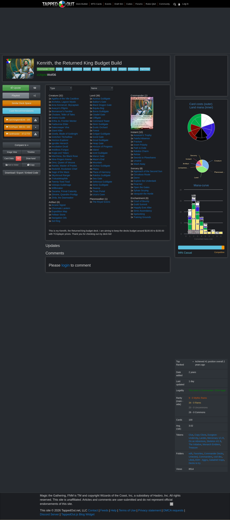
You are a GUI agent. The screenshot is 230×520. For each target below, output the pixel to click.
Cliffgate (97, 117)
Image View (12, 152)
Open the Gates (142, 187)
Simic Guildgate (100, 185)
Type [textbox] (52, 88)
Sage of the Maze (60, 172)
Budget (87, 69)
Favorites (198, 453)
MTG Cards (96, 4)
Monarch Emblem (211, 444)
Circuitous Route (142, 174)
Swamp (96, 188)
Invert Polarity (140, 145)
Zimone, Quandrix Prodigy (65, 194)
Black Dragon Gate (102, 105)
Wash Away (139, 164)
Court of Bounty (141, 201)
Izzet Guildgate (100, 153)
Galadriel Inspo (216, 460)
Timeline (31, 152)
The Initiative (195, 444)
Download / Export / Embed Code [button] (21, 172)
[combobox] (61, 88)
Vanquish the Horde (143, 193)
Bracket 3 (77, 69)
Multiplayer (133, 69)
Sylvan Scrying (141, 190)
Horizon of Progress (102, 146)
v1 (35, 95)
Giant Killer (57, 130)
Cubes (129, 4)
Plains (96, 169)
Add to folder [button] (12, 165)
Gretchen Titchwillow (62, 137)
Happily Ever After (143, 207)
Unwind (137, 160)
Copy (30, 165)
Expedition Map (59, 211)
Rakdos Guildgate (101, 175)
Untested (193, 456)
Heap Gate (98, 143)
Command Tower (101, 121)
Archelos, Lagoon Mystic (64, 102)
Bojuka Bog (98, 108)
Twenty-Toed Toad (61, 181)
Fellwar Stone (58, 214)
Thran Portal (99, 191)
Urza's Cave (99, 194)
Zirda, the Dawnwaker (62, 197)
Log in (185, 4)
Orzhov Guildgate (101, 165)
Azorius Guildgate (101, 98)
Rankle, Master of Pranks (64, 165)
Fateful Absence (142, 138)
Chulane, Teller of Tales (63, 114)
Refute (137, 154)
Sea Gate (97, 178)
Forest (96, 130)
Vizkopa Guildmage (61, 185)
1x (50, 98)
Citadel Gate (99, 114)
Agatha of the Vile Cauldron (65, 98)
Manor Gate (98, 156)
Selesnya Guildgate (102, 181)
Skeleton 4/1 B (214, 441)
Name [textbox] (94, 88)
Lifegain (122, 69)
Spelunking (139, 214)
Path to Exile (140, 148)
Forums (138, 4)
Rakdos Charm (141, 151)
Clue (191, 435)
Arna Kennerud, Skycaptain (65, 105)
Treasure (193, 447)
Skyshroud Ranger (61, 175)
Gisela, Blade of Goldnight (65, 133)
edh (190, 453)
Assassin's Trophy (142, 135)
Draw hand (30, 158)
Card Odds (9, 158)
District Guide (58, 117)
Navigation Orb (59, 218)
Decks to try (195, 463)
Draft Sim (119, 4)
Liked (191, 460)
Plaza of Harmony (101, 172)
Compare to (21, 145)
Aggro (59, 69)
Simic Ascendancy (143, 211)
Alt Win (67, 69)
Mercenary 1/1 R (215, 438)
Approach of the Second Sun (148, 171)
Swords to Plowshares (145, 157)
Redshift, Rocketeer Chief (64, 169)
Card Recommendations (22, 111)
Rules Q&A (151, 4)
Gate (114, 69)
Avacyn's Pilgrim (60, 108)
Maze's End (98, 159)
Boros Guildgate (101, 111)
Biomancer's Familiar (62, 111)
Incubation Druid (60, 146)
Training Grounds (142, 217)
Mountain (97, 162)
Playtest (16, 95)
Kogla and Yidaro (60, 153)
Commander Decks (213, 453)
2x (91, 130)
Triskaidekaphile (60, 178)
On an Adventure (197, 441)
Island (96, 149)
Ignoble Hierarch (60, 143)
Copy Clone (200, 435)
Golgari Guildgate (101, 133)
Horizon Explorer (60, 140)
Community (164, 4)
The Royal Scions (101, 202)
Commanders (205, 456)
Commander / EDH (46, 69)
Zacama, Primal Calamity (64, 191)
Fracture (138, 141)
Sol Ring (56, 221)
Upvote (16, 88)
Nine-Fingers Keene (62, 159)
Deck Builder (82, 4)
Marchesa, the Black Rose (65, 156)
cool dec (218, 456)
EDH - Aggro (201, 460)
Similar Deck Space (21, 103)
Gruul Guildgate (100, 140)
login (65, 265)
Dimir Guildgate (100, 124)
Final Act (138, 184)
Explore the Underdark (145, 181)
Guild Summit (140, 204)
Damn (137, 177)
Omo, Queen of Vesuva (63, 162)
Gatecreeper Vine (60, 127)
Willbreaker (57, 188)
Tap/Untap (145, 69)
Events (108, 4)
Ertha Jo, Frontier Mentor (64, 121)
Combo (96, 69)
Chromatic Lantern (61, 208)
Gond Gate (98, 137)
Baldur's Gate (99, 102)
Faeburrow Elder (60, 124)
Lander (202, 438)
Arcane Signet (59, 205)
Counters (106, 69)
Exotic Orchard (100, 127)
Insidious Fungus (60, 149)
